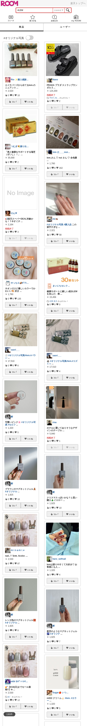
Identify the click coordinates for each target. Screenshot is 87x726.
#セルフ (12, 424)
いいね (30, 102)
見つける (33, 18)
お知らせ (54, 18)
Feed (11, 18)
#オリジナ (55, 634)
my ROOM (76, 18)
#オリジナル (11, 491)
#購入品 (67, 224)
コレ (14, 102)
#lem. (27, 355)
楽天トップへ (78, 3)
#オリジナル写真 (16, 355)
